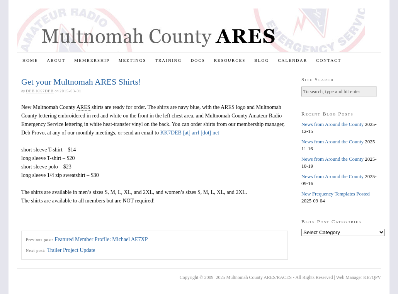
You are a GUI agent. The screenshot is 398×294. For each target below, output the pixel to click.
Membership (92, 60)
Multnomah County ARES (191, 30)
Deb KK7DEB (40, 91)
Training (168, 60)
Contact (328, 60)
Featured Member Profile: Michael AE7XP (101, 239)
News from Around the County (332, 124)
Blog (261, 60)
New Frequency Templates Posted (335, 194)
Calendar (292, 60)
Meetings (132, 60)
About (56, 60)
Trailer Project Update (71, 250)
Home (30, 60)
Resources (230, 60)
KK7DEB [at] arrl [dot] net (189, 133)
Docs (197, 60)
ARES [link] (83, 107)
